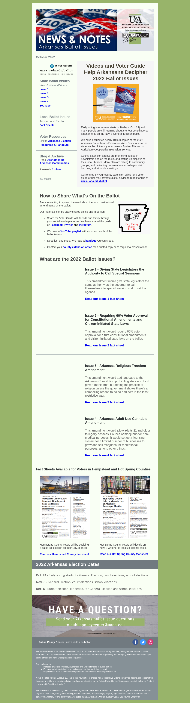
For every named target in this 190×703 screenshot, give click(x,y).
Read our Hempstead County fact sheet (64, 554)
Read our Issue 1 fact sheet (104, 298)
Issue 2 (44, 93)
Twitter (68, 225)
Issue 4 (44, 101)
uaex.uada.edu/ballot (94, 181)
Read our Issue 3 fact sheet (104, 402)
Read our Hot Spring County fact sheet (124, 554)
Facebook (57, 225)
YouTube (45, 105)
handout (90, 240)
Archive (56, 169)
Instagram (85, 225)
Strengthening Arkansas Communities (54, 161)
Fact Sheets (47, 125)
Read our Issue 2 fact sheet (104, 345)
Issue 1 (44, 89)
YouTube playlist (70, 231)
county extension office (77, 247)
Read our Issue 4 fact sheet (104, 455)
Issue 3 (44, 97)
